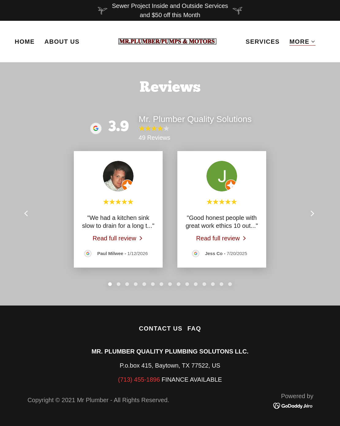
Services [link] (263, 41)
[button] (302, 42)
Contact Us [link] (160, 328)
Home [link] (25, 41)
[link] (170, 41)
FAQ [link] (194, 328)
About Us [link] (62, 41)
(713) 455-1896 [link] (139, 379)
